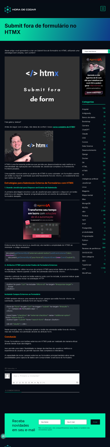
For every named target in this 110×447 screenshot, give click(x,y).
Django (85, 154)
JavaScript (86, 183)
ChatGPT (86, 130)
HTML (84, 166)
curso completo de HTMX (64, 127)
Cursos (85, 142)
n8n (83, 212)
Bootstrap (86, 121)
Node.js (85, 216)
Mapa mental (87, 195)
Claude (85, 134)
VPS (84, 269)
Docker (85, 158)
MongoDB (86, 203)
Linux (84, 187)
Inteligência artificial (90, 179)
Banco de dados (88, 117)
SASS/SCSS (87, 252)
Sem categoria (88, 257)
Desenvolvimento (89, 150)
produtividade (87, 232)
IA (83, 175)
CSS (84, 138)
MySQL (85, 207)
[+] (44, 382)
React (84, 244)
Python (85, 240)
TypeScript (86, 265)
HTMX (85, 171)
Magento (85, 191)
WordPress (86, 273)
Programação (87, 236)
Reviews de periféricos (91, 248)
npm (84, 220)
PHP (84, 224)
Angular (85, 109)
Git (83, 162)
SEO (84, 261)
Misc (84, 199)
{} (41, 382)
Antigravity (86, 113)
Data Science (87, 146)
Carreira (85, 125)
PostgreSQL (87, 228)
